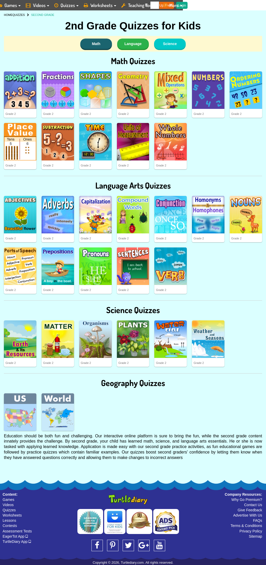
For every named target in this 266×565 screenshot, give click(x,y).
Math (96, 44)
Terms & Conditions (246, 526)
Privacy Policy (251, 531)
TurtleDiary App (17, 541)
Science (170, 44)
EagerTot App (15, 536)
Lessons (9, 520)
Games (8, 500)
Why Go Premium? (246, 500)
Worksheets (12, 515)
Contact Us (253, 505)
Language (133, 44)
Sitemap (255, 536)
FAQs (257, 520)
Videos (8, 505)
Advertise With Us (247, 515)
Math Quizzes (133, 60)
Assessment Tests (17, 531)
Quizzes (9, 510)
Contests (10, 526)
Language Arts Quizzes (133, 185)
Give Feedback (250, 510)
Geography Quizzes (133, 382)
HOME (8, 14)
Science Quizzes (133, 310)
